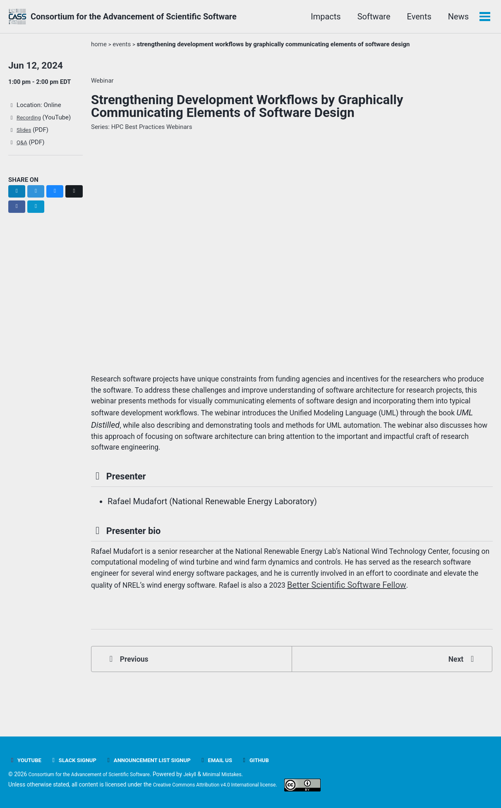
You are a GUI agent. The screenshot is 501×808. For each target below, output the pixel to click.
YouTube (26, 760)
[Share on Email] (58, 210)
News (456, 16)
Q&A (23, 145)
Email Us (238, 760)
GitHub (281, 760)
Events (417, 16)
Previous (131, 697)
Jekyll (208, 774)
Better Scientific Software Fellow (171, 619)
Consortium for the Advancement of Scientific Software (134, 16)
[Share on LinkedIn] (17, 194)
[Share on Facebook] (38, 210)
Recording (31, 120)
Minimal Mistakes (245, 774)
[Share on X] (17, 210)
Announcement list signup (163, 760)
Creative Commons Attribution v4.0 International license (223, 785)
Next (459, 697)
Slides (25, 132)
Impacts (324, 16)
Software (372, 16)
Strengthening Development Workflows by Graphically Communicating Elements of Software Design (247, 106)
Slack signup (79, 760)
